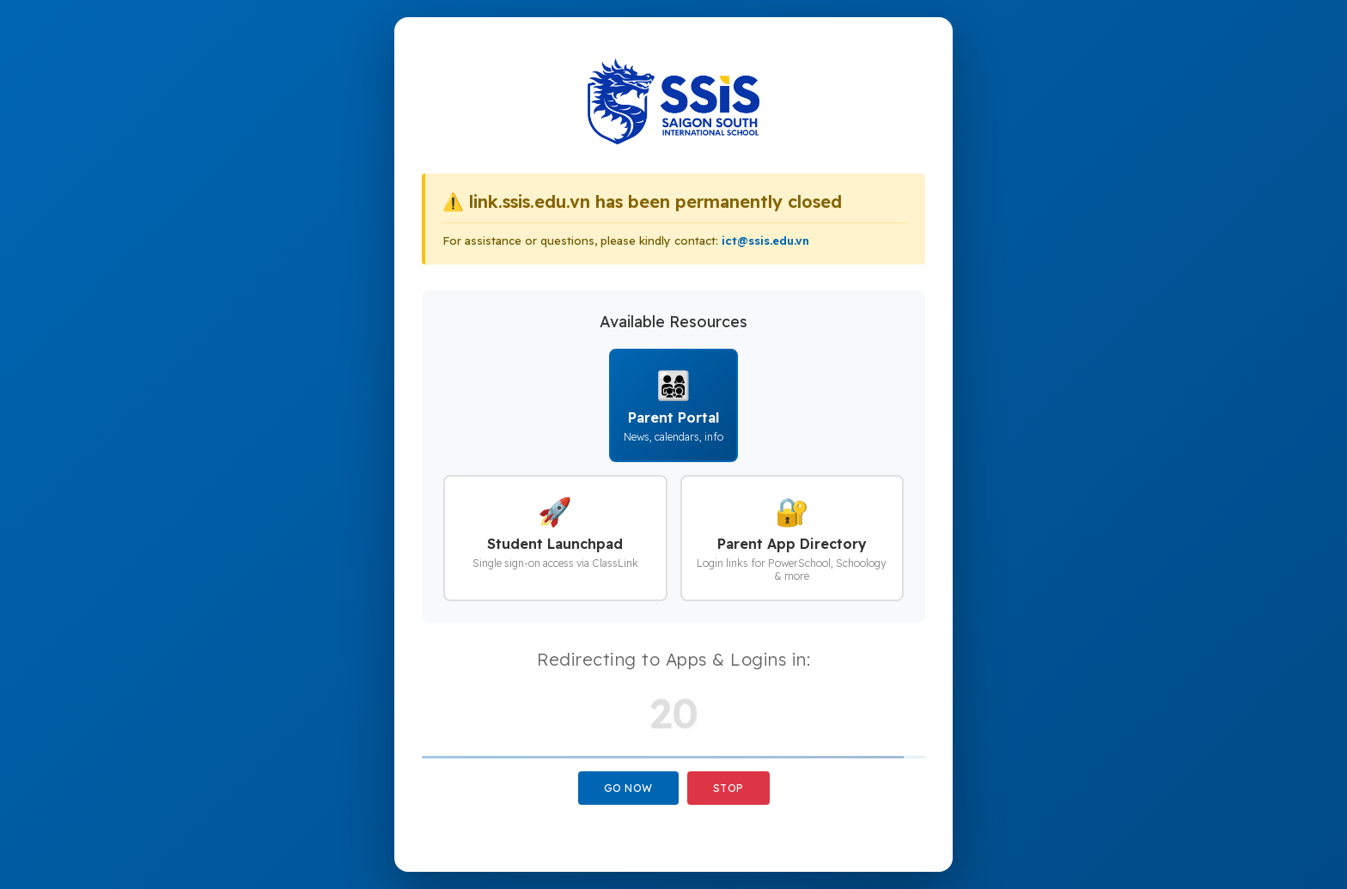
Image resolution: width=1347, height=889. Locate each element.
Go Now (628, 788)
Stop (728, 788)
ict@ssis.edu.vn (765, 240)
